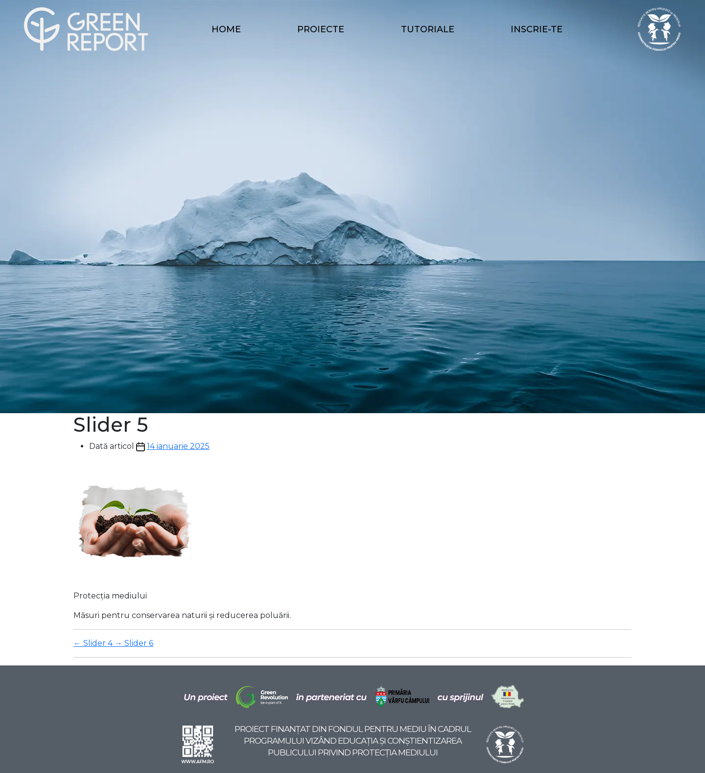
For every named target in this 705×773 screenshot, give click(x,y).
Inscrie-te (537, 29)
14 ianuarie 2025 (178, 446)
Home (226, 29)
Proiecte (320, 29)
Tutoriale (427, 29)
